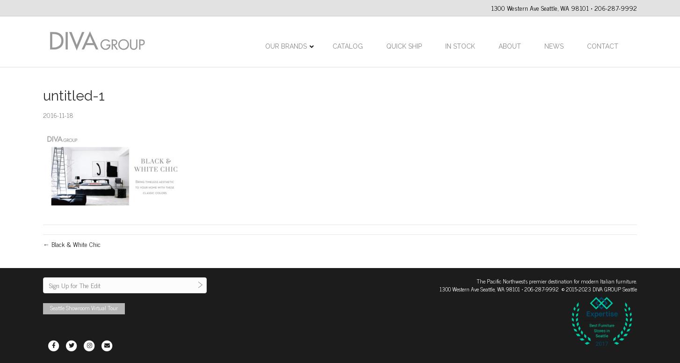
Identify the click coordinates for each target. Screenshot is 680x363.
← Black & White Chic (72, 244)
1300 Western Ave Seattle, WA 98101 (480, 289)
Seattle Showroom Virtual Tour (84, 307)
